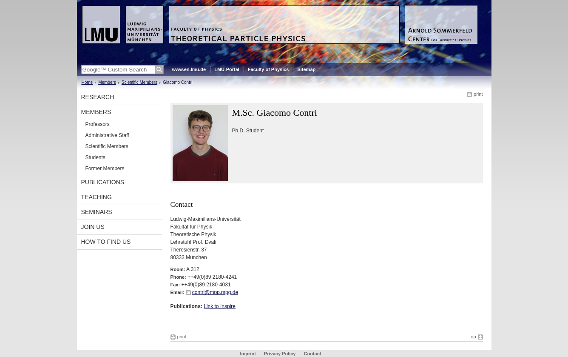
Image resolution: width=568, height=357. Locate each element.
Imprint (248, 353)
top (472, 336)
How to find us (106, 241)
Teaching (96, 197)
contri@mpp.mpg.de (215, 292)
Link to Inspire (220, 306)
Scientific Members (139, 82)
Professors (97, 124)
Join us (93, 226)
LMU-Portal (226, 69)
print (478, 94)
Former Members (105, 168)
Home (87, 82)
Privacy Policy (280, 353)
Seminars (96, 211)
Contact (312, 353)
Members (107, 82)
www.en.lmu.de (189, 69)
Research (97, 97)
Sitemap (306, 69)
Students (95, 157)
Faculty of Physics (268, 69)
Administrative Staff (107, 135)
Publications (103, 182)
